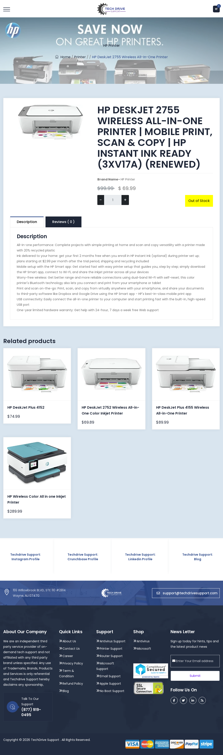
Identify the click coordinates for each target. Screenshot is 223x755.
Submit (195, 676)
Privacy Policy (73, 663)
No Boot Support (112, 691)
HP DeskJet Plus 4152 (25, 407)
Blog (66, 691)
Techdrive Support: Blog (197, 556)
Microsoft (144, 648)
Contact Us (71, 648)
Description (27, 221)
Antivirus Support (112, 641)
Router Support (111, 656)
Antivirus (143, 641)
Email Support (110, 676)
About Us (69, 641)
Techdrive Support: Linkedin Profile (140, 556)
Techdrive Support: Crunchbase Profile (83, 556)
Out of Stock (199, 200)
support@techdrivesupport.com (187, 593)
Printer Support (111, 648)
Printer (80, 57)
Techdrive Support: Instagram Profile (25, 556)
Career (68, 656)
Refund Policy (73, 683)
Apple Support (110, 683)
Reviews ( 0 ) (63, 221)
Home (63, 57)
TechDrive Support (45, 740)
